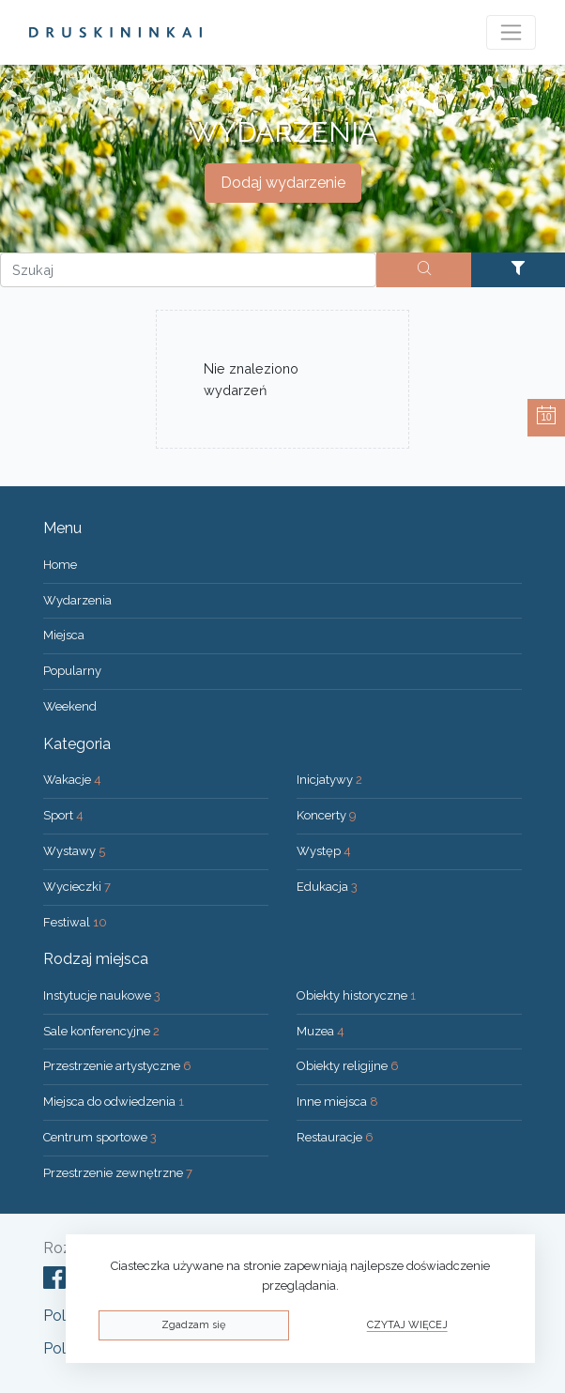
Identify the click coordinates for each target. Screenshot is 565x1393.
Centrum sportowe (100, 1137)
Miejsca (63, 635)
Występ (324, 851)
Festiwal (75, 922)
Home (60, 565)
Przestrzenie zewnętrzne (117, 1173)
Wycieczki (77, 887)
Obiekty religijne (348, 1066)
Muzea (320, 1031)
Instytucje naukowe (101, 995)
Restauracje (335, 1137)
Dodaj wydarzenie (283, 182)
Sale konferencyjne (101, 1031)
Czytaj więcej (407, 1325)
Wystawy (74, 851)
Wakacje (72, 780)
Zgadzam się (193, 1325)
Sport (63, 815)
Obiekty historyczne (356, 995)
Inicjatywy (329, 780)
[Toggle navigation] (511, 32)
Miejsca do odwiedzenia (113, 1101)
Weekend (70, 706)
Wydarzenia (77, 600)
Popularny (72, 671)
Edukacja (327, 887)
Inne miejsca (337, 1101)
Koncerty (327, 815)
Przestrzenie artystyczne (117, 1066)
